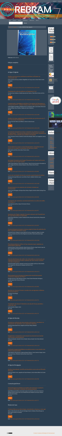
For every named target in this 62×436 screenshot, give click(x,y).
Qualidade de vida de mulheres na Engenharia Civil (22, 91)
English (51, 162)
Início (10, 27)
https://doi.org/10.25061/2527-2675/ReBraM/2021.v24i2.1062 (24, 418)
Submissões (32, 20)
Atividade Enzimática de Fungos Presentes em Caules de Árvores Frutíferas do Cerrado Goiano (26, 160)
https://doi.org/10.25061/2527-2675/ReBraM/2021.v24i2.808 (24, 171)
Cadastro (54, 1)
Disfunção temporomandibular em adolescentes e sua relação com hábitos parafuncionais (26, 350)
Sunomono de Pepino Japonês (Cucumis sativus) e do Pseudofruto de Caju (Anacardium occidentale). (26, 214)
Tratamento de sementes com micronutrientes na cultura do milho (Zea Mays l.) (26, 201)
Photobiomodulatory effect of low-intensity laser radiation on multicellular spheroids (25, 244)
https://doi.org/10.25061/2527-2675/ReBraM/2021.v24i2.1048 (24, 99)
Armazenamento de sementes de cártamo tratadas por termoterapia (23, 187)
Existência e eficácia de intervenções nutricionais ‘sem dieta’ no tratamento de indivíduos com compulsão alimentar (26, 323)
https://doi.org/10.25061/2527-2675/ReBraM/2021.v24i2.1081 (24, 183)
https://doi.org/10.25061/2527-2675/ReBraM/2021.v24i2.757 (24, 400)
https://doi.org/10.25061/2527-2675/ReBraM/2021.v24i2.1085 (24, 240)
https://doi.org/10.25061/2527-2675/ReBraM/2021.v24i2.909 (24, 225)
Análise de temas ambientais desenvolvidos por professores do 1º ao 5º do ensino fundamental (26, 119)
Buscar (25, 23)
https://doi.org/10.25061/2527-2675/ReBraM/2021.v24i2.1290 (24, 128)
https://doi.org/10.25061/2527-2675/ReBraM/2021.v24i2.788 (24, 379)
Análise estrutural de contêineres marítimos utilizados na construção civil (24, 77)
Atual (10, 20)
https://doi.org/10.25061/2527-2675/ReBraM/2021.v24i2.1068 (24, 87)
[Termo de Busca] (16, 23)
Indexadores (25, 20)
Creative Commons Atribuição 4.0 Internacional (44, 433)
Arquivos (14, 20)
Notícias (19, 20)
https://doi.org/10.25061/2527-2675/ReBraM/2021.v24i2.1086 (24, 114)
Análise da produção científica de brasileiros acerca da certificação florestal (26, 369)
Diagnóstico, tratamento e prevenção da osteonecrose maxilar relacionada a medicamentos (25, 336)
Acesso (59, 1)
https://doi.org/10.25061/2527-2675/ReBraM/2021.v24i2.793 (24, 300)
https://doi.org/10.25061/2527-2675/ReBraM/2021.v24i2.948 (24, 197)
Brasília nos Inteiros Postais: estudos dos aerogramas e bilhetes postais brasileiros (26, 291)
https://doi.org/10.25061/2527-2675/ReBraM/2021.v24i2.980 (24, 286)
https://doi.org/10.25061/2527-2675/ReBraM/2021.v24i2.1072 (24, 271)
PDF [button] (10, 67)
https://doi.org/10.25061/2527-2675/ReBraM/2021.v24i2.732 (24, 360)
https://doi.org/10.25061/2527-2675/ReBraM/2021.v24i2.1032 (24, 156)
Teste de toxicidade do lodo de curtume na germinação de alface (26, 175)
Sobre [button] (37, 20)
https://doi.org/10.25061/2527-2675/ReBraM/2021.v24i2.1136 (24, 255)
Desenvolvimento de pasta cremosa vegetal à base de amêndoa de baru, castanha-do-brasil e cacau (27, 229)
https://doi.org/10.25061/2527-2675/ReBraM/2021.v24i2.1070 (24, 143)
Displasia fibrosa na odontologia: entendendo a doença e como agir (27, 409)
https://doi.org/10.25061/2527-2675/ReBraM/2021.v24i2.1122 (24, 332)
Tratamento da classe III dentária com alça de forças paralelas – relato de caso (26, 304)
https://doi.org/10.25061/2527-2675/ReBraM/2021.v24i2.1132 (24, 345)
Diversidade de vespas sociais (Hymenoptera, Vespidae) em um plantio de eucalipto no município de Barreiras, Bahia (26, 147)
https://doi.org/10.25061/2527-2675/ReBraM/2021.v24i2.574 (24, 313)
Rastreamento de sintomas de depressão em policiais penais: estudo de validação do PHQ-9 (25, 276)
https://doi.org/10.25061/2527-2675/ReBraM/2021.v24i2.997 (24, 210)
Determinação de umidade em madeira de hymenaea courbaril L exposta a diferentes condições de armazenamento (25, 388)
